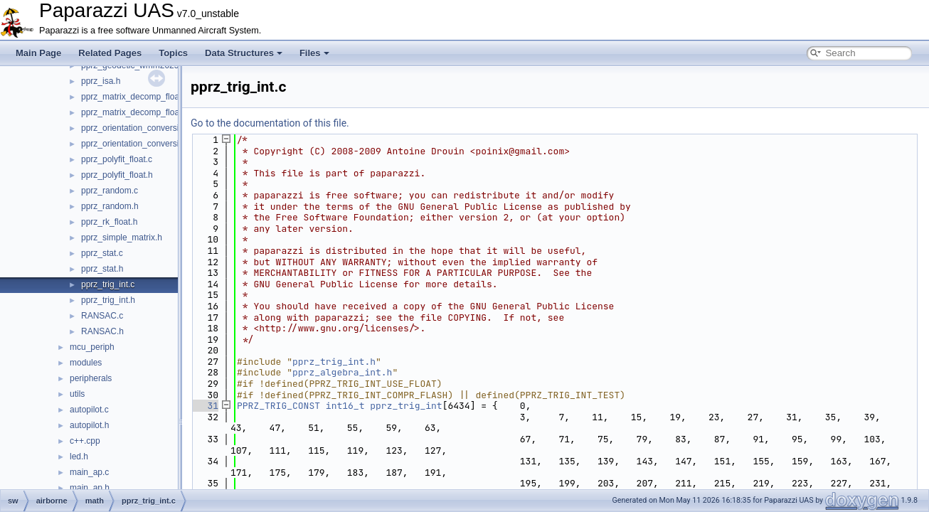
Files (314, 53)
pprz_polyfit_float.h (117, 175)
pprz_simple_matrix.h (121, 237)
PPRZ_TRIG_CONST (278, 406)
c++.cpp (85, 441)
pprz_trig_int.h (108, 300)
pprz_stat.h (102, 269)
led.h (79, 457)
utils (77, 394)
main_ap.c (89, 472)
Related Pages (110, 53)
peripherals (91, 378)
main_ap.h (90, 488)
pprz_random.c (109, 191)
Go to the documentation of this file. (270, 123)
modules (86, 363)
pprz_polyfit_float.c (116, 159)
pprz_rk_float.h (109, 222)
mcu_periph (92, 347)
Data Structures (243, 53)
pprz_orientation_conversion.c (138, 128)
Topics (173, 53)
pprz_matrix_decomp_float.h (135, 112)
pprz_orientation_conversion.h (138, 144)
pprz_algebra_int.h (342, 372)
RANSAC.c (102, 316)
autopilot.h (89, 425)
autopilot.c (89, 410)
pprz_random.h (110, 206)
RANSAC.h (102, 331)
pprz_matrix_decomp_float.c (135, 97)
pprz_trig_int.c (107, 284)
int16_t (345, 406)
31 (204, 406)
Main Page (38, 53)
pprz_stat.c (102, 253)
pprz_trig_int (406, 406)
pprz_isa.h (100, 81)
